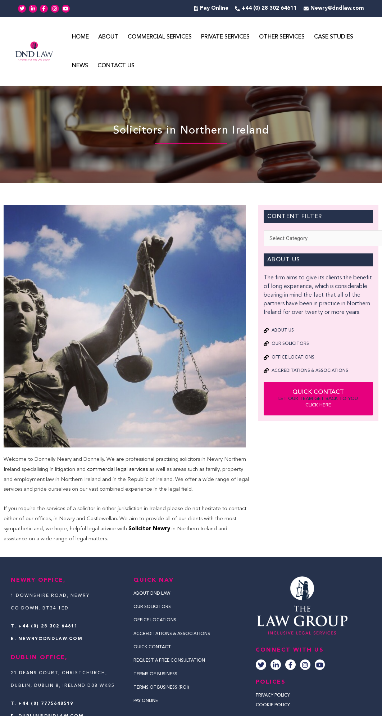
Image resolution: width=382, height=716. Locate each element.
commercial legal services (117, 469)
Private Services (225, 37)
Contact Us (116, 66)
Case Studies (333, 37)
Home (80, 37)
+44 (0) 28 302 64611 (48, 626)
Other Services (282, 37)
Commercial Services (160, 37)
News (80, 66)
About (108, 37)
